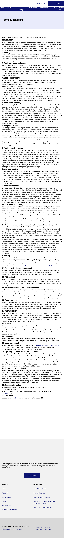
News (55, 8)
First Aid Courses (39, 493)
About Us (5, 493)
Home (2, 8)
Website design (6, 529)
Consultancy (32, 8)
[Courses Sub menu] (13, 7)
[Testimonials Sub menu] (49, 7)
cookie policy (55, 345)
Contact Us (56, 3)
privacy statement (41, 345)
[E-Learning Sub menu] (24, 8)
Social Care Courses (40, 489)
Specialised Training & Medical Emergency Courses (44, 502)
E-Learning (20, 9)
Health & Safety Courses (42, 497)
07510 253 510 (41, 3)
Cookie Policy (48, 266)
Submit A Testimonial (9, 510)
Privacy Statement (31, 266)
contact (5, 393)
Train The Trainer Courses (42, 507)
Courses (9, 8)
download (14, 398)
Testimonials (43, 8)
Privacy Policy (40, 527)
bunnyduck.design (17, 529)
